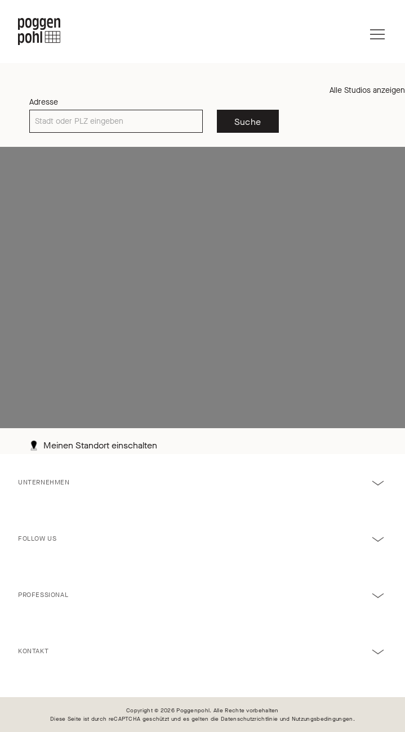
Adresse (43, 102)
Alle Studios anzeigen (367, 90)
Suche (247, 122)
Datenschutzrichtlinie (249, 718)
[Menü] (377, 31)
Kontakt (33, 650)
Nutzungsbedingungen (322, 718)
